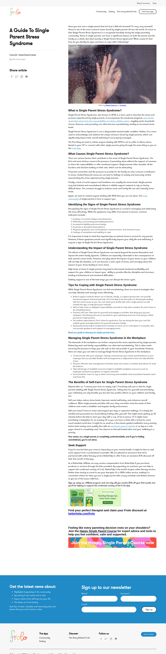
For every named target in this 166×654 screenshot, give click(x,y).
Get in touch (149, 634)
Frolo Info (13, 55)
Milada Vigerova (111, 105)
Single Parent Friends (27, 55)
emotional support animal (122, 426)
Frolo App (76, 148)
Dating (112, 11)
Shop (154, 3)
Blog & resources (143, 3)
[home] (24, 12)
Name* (85, 593)
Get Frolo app (147, 11)
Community (101, 11)
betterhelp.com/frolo (81, 513)
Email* (84, 604)
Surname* (125, 593)
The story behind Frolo (127, 11)
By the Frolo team (17, 59)
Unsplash (123, 105)
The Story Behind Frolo (79, 638)
